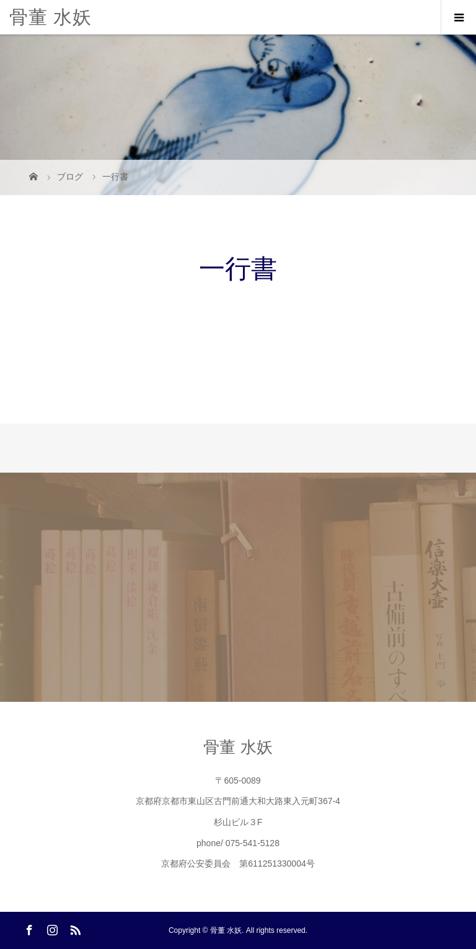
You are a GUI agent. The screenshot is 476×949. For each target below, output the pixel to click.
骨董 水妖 (50, 17)
